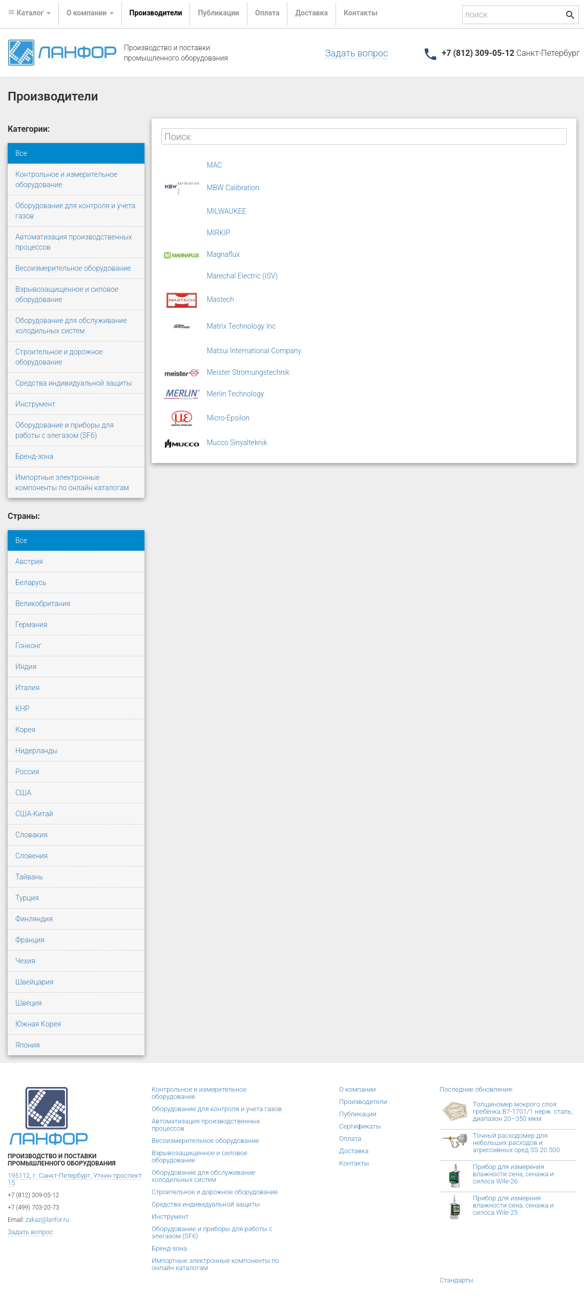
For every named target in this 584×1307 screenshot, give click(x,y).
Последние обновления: (476, 1089)
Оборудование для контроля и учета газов (75, 211)
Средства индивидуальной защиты (73, 383)
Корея (25, 730)
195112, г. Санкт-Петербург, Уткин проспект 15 (74, 1179)
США (23, 793)
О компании (357, 1089)
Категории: (29, 129)
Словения (31, 856)
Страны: (24, 516)
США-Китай (34, 814)
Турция (27, 898)
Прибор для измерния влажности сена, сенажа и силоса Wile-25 (513, 1205)
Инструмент (35, 404)
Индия (25, 666)
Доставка (311, 13)
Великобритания (42, 603)
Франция (30, 940)
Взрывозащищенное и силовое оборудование (66, 294)
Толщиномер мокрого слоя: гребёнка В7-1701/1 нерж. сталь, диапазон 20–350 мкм (523, 1111)
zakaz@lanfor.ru (47, 1219)
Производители (156, 13)
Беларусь (30, 582)
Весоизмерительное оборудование (73, 268)
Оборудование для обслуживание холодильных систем (71, 325)
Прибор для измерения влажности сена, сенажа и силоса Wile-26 (513, 1174)
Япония (27, 1045)
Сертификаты (360, 1126)
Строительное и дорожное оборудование (59, 357)
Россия (27, 772)
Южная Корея (38, 1024)
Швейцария (34, 982)
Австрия (29, 561)
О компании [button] (90, 13)
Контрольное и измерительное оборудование (66, 179)
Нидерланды (36, 751)
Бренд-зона (34, 456)
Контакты (361, 13)
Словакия (31, 835)
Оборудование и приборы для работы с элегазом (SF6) (64, 430)
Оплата (267, 13)
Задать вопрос (356, 53)
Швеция (28, 1003)
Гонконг (28, 645)
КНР (22, 709)
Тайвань (29, 877)
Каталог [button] (29, 13)
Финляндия (34, 919)
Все (21, 153)
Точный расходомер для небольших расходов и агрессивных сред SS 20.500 (516, 1143)
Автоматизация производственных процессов (73, 242)
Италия (27, 687)
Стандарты (456, 1280)
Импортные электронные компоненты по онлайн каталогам (72, 482)
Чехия (25, 961)
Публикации (218, 13)
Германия (31, 624)
